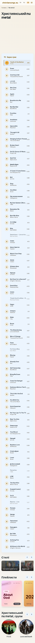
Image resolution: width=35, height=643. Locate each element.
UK (28, 2)
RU (24, 2)
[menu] (32, 2)
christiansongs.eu (10, 2)
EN (20, 2)
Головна (3, 8)
